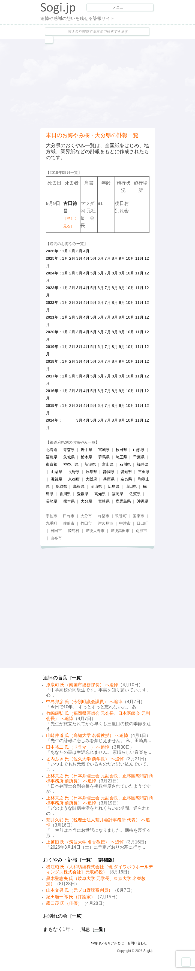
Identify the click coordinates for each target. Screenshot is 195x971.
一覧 (76, 678)
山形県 (139, 449)
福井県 (142, 464)
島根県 (79, 486)
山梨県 (56, 472)
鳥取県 (61, 486)
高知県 (100, 494)
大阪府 (91, 479)
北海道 (51, 449)
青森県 (69, 449)
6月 (101, 258)
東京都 (51, 464)
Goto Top (186, 962)
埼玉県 (121, 457)
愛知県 (126, 472)
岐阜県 (91, 472)
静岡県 (109, 472)
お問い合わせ (137, 943)
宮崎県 (104, 501)
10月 (130, 258)
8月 (115, 258)
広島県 (113, 486)
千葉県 (139, 457)
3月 (79, 251)
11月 (139, 258)
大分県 (86, 501)
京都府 (74, 479)
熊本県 (69, 501)
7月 (108, 258)
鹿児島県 (123, 501)
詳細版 (105, 860)
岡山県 (96, 486)
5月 (94, 258)
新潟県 (90, 464)
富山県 (107, 464)
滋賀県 (56, 479)
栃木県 (86, 457)
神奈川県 (71, 464)
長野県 (74, 472)
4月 (86, 251)
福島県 (51, 457)
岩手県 (86, 449)
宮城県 (104, 449)
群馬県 (104, 457)
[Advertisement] (117, 83)
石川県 (125, 464)
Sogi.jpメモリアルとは (107, 943)
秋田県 (121, 449)
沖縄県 (142, 501)
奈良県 (126, 479)
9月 (122, 258)
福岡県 (117, 494)
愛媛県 (82, 494)
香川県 (65, 494)
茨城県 (69, 457)
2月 (72, 251)
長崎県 (51, 501)
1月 (65, 251)
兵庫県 (109, 479)
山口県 (131, 486)
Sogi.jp (148, 951)
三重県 (143, 472)
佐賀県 (135, 494)
